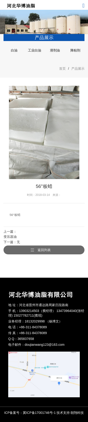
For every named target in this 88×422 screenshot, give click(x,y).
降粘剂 (75, 50)
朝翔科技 (77, 413)
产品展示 (77, 68)
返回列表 (44, 250)
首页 (62, 68)
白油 (14, 50)
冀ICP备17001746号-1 (39, 413)
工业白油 (34, 50)
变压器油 (10, 237)
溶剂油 (55, 50)
